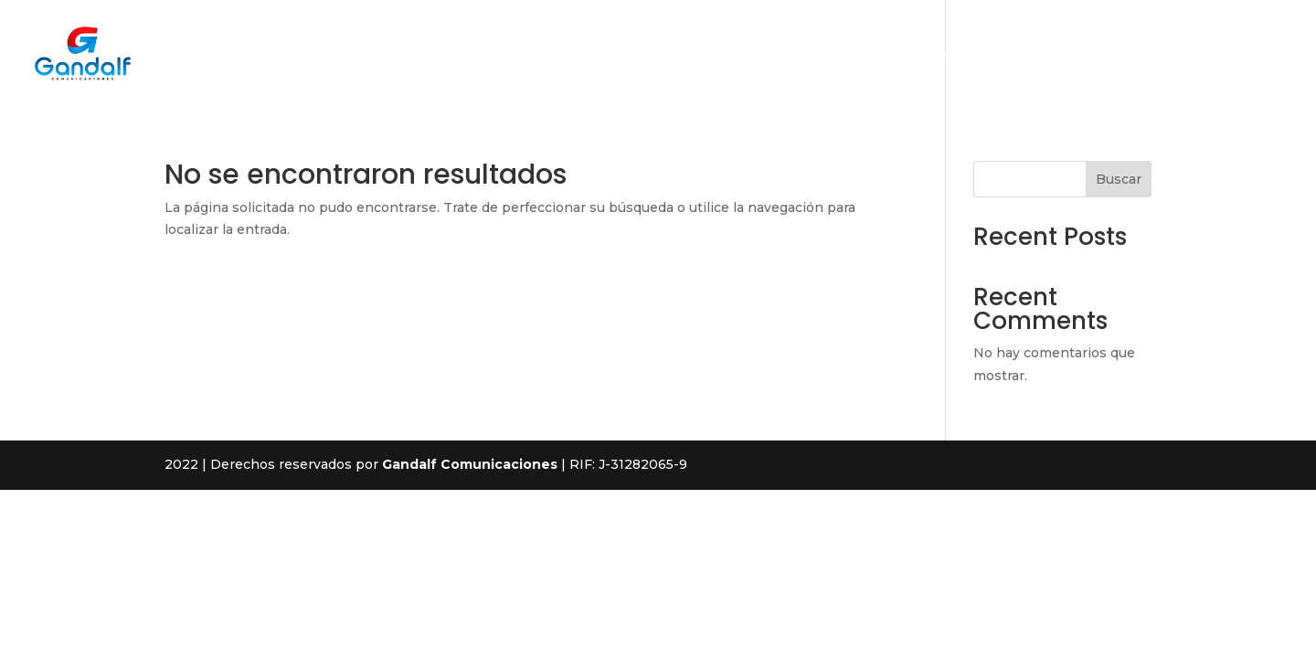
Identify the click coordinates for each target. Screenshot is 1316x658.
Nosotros (922, 55)
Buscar (1118, 179)
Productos (1013, 55)
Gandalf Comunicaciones (469, 464)
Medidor (1258, 55)
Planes (1096, 55)
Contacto (1174, 55)
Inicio (848, 55)
